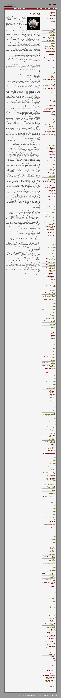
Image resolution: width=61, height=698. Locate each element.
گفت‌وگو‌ (49, 8)
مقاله (45, 8)
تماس (37, 8)
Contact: (31, 695)
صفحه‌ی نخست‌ (54, 8)
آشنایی (41, 8)
